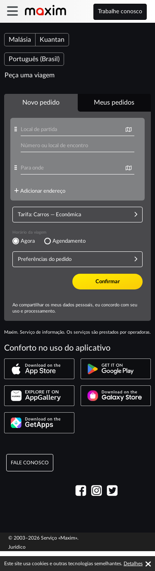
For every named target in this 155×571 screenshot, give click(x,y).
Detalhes (133, 563)
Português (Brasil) (34, 59)
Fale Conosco (30, 482)
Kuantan (52, 39)
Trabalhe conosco (120, 11)
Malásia (20, 39)
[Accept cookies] (148, 564)
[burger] (12, 11)
